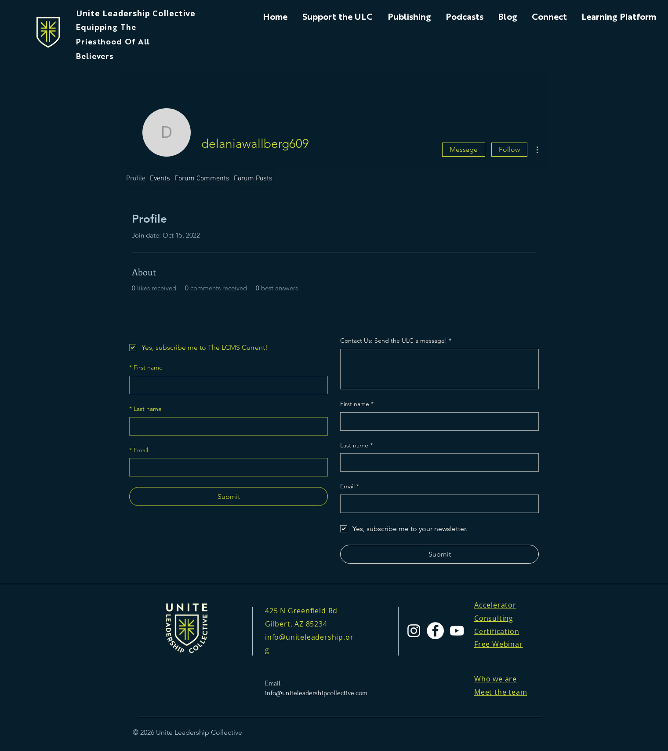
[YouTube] (456, 630)
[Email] (226, 467)
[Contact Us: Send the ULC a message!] (439, 369)
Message (464, 149)
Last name (145, 409)
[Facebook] (435, 630)
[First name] (226, 385)
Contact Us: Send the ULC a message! (395, 341)
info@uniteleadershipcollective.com (316, 693)
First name (146, 367)
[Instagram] (413, 630)
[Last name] (226, 426)
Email (138, 450)
